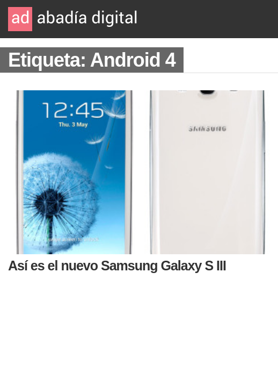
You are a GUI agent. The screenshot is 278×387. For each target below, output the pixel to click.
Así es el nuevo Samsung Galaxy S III (117, 265)
